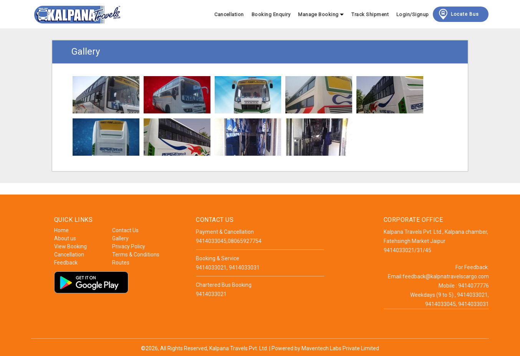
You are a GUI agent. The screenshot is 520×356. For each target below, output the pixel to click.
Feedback (66, 263)
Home (61, 230)
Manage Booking (321, 14)
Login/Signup (412, 14)
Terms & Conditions (135, 254)
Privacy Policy (128, 246)
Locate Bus (458, 14)
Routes (120, 263)
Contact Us (125, 230)
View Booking (70, 246)
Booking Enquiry (271, 14)
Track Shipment (370, 14)
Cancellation (229, 14)
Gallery (120, 238)
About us (65, 238)
